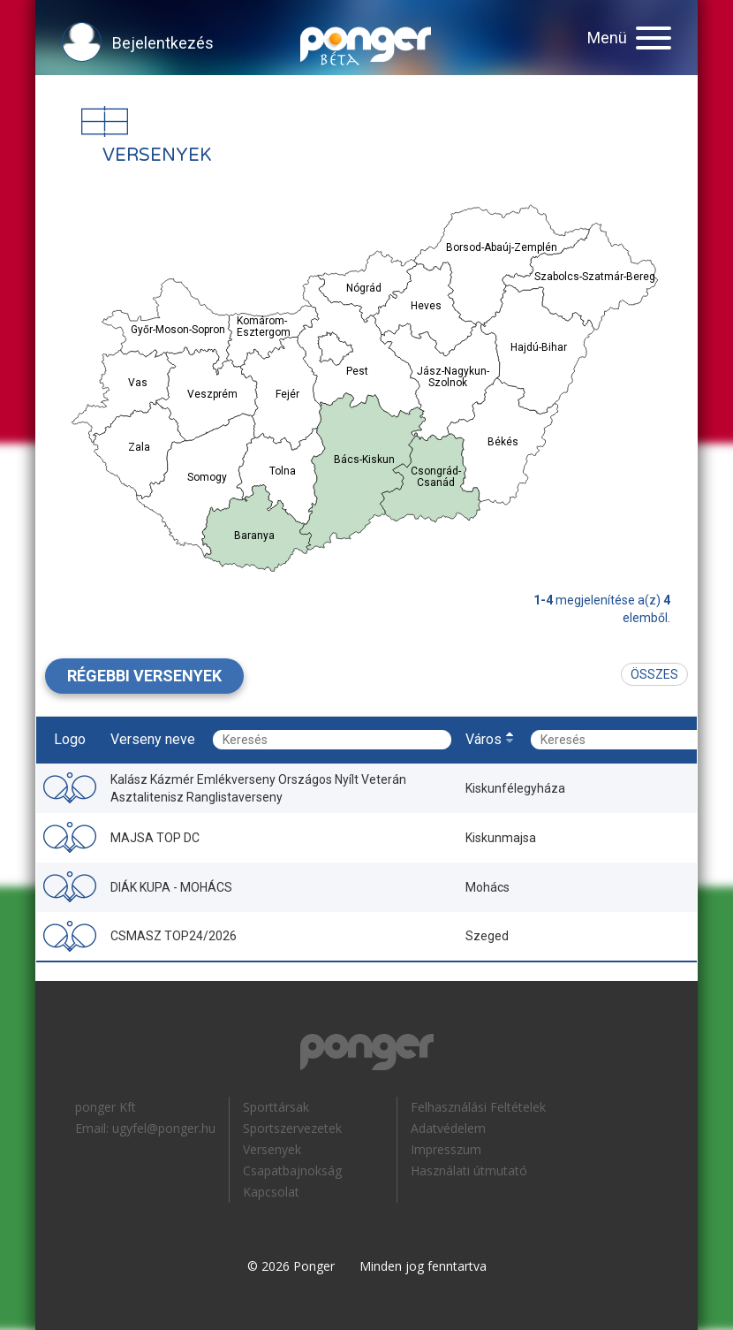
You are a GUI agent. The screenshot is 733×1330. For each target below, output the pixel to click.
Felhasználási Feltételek (478, 1106)
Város (483, 739)
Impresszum (446, 1149)
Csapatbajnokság (292, 1170)
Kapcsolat (271, 1191)
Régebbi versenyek (144, 675)
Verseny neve (152, 739)
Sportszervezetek (292, 1128)
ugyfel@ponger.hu (163, 1128)
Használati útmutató (469, 1170)
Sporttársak (276, 1106)
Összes (654, 674)
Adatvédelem (448, 1128)
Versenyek (272, 1149)
